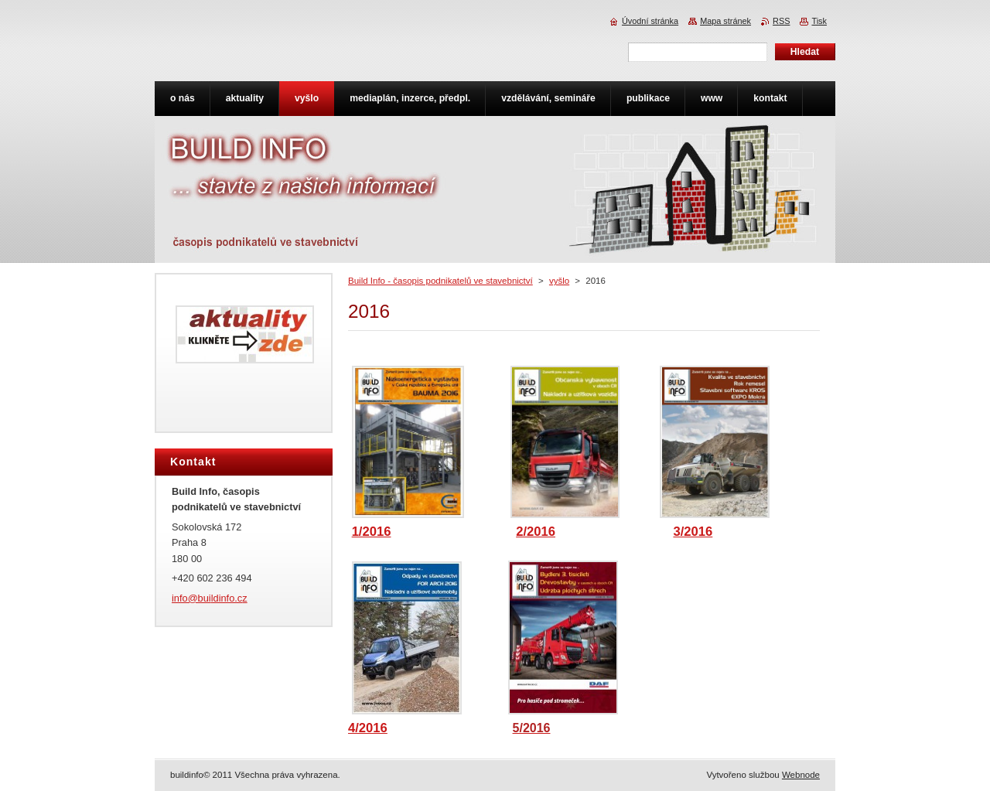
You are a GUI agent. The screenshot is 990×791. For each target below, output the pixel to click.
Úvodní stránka (650, 21)
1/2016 (371, 531)
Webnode (801, 774)
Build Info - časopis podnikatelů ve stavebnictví (440, 280)
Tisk (819, 21)
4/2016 (367, 728)
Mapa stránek (725, 21)
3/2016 (692, 531)
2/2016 (535, 531)
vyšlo (559, 280)
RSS (781, 21)
